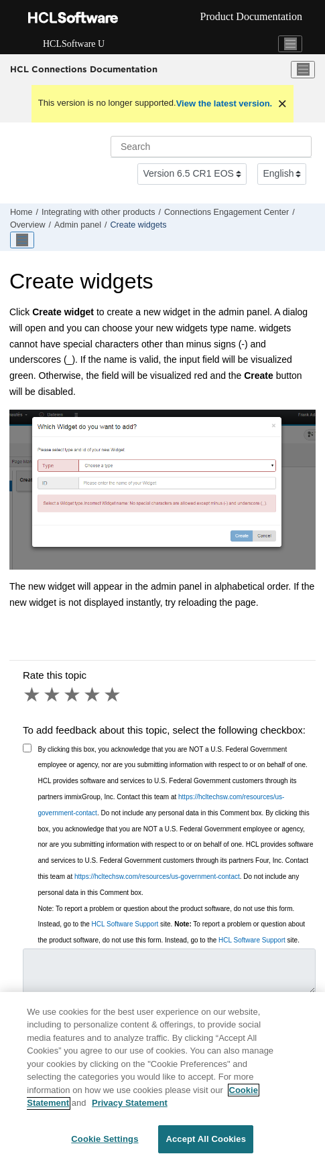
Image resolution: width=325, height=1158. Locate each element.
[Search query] (211, 146)
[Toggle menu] (303, 69)
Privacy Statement (130, 1107)
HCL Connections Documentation (83, 69)
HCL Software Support (125, 924)
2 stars (53, 695)
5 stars (113, 695)
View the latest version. (224, 103)
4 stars (93, 695)
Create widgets (139, 225)
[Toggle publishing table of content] (22, 240)
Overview (27, 225)
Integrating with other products (98, 212)
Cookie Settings (104, 1144)
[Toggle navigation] (290, 44)
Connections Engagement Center (226, 212)
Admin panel (77, 225)
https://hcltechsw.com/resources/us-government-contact (157, 876)
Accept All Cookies (206, 1144)
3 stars (73, 695)
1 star (33, 695)
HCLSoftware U (74, 44)
